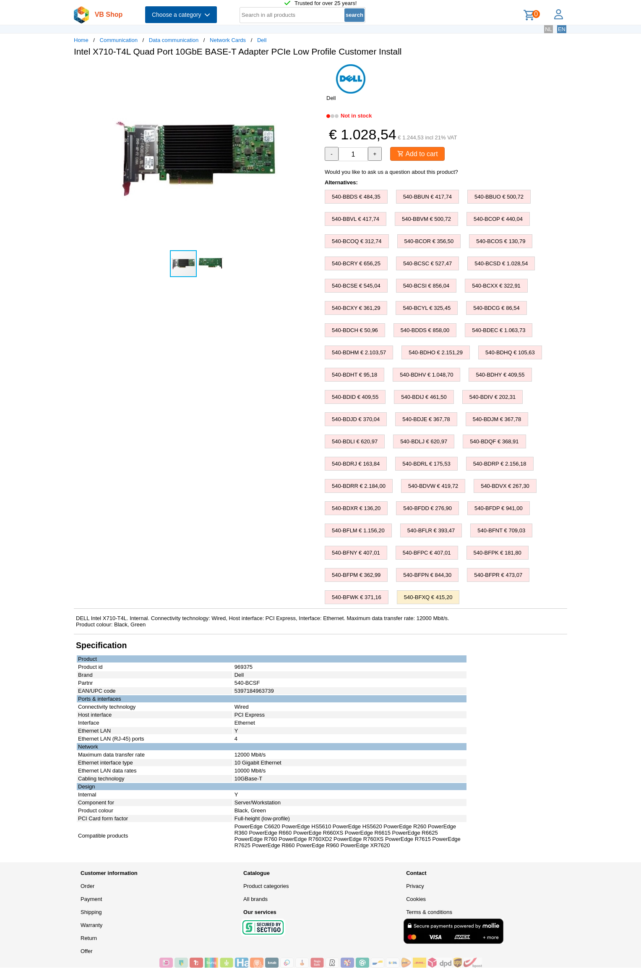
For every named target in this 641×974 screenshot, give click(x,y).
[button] (313, 72)
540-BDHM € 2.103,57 (359, 352)
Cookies (416, 899)
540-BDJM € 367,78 (497, 419)
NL (548, 29)
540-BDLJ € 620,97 (423, 441)
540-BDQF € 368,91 (494, 441)
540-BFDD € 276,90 (427, 508)
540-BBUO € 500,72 (499, 197)
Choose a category (181, 14)
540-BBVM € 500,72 (426, 219)
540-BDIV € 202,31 (492, 397)
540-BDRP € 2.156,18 (499, 464)
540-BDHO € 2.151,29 (436, 352)
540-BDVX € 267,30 (505, 486)
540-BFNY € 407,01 (356, 553)
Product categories (266, 886)
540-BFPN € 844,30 (427, 575)
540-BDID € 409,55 (355, 397)
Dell (261, 40)
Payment (91, 899)
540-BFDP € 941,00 (498, 508)
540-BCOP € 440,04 (498, 219)
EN (561, 29)
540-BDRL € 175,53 (426, 464)
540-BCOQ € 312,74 (357, 241)
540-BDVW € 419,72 (433, 486)
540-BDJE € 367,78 (426, 419)
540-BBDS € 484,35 (356, 197)
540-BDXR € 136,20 (356, 508)
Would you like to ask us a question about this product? (391, 172)
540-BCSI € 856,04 (426, 286)
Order (87, 886)
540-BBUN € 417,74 (427, 197)
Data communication (174, 40)
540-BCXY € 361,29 (356, 308)
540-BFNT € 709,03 (501, 530)
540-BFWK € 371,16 (356, 597)
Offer (87, 951)
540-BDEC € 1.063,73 (498, 330)
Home (81, 40)
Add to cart (417, 153)
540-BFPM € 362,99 (356, 575)
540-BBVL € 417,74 (355, 219)
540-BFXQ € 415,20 (428, 597)
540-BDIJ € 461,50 (423, 397)
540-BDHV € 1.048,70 (426, 375)
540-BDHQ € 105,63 (510, 352)
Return (89, 938)
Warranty (91, 925)
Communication (119, 40)
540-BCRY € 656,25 (356, 263)
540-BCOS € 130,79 (500, 241)
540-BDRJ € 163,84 (356, 464)
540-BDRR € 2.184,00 (359, 486)
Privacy (415, 886)
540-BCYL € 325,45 (427, 308)
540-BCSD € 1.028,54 (501, 263)
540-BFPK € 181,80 (497, 553)
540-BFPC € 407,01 (427, 553)
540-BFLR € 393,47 (431, 530)
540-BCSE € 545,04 (356, 286)
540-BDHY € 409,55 (500, 375)
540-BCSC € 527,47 (427, 263)
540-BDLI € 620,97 (355, 441)
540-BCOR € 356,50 (429, 241)
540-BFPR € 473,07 (498, 575)
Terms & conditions (429, 912)
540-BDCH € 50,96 (355, 330)
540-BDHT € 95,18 (354, 375)
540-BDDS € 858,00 (425, 330)
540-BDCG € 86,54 (496, 308)
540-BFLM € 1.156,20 (358, 530)
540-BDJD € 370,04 (356, 419)
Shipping (91, 912)
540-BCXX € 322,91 (496, 286)
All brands (255, 899)
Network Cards (228, 40)
